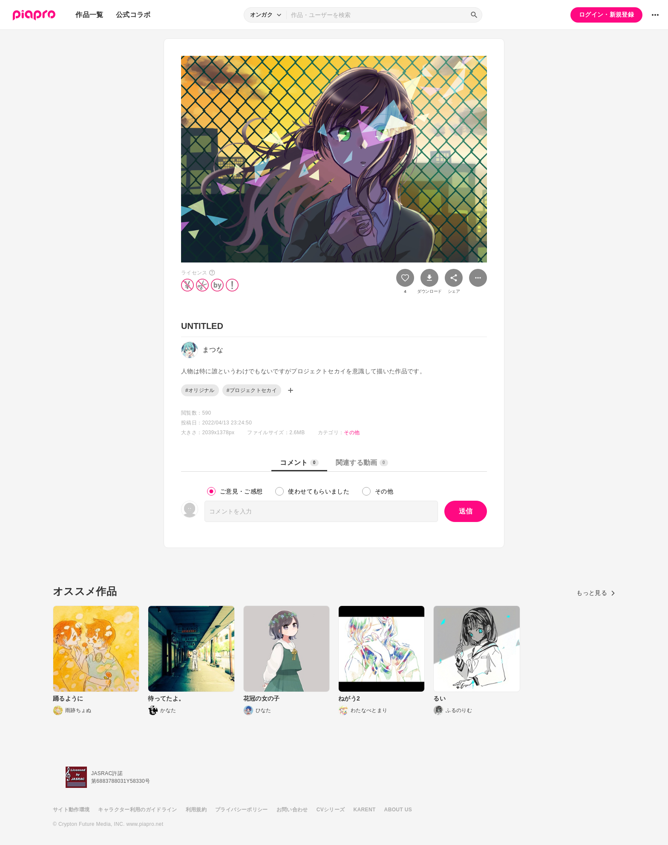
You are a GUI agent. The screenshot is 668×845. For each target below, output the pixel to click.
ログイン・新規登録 (606, 14)
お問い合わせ (292, 810)
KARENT (365, 810)
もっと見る (595, 592)
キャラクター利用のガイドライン (137, 810)
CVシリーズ (331, 810)
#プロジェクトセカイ (252, 390)
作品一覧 (89, 14)
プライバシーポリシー (241, 810)
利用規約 (196, 810)
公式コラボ (133, 14)
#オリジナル (200, 390)
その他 (352, 432)
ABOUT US (398, 810)
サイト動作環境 (71, 810)
